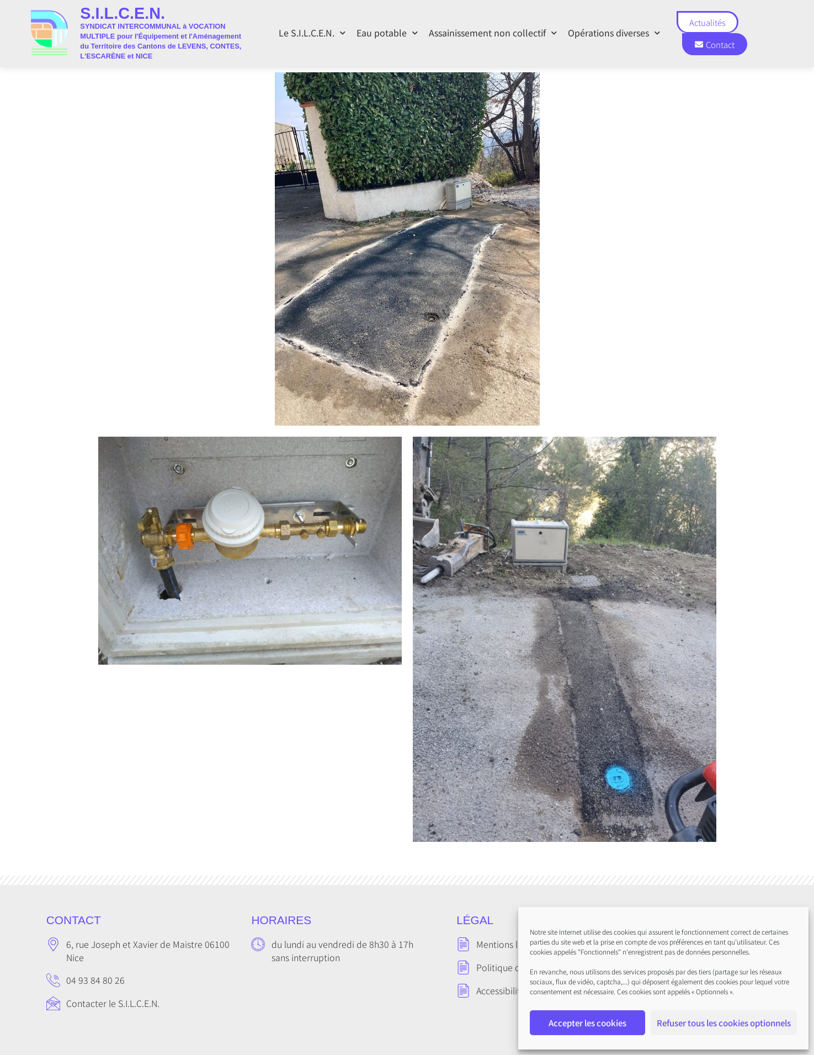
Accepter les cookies (587, 1023)
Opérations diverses (614, 32)
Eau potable (387, 32)
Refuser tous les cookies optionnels (724, 1023)
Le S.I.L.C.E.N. (312, 32)
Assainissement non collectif (493, 32)
